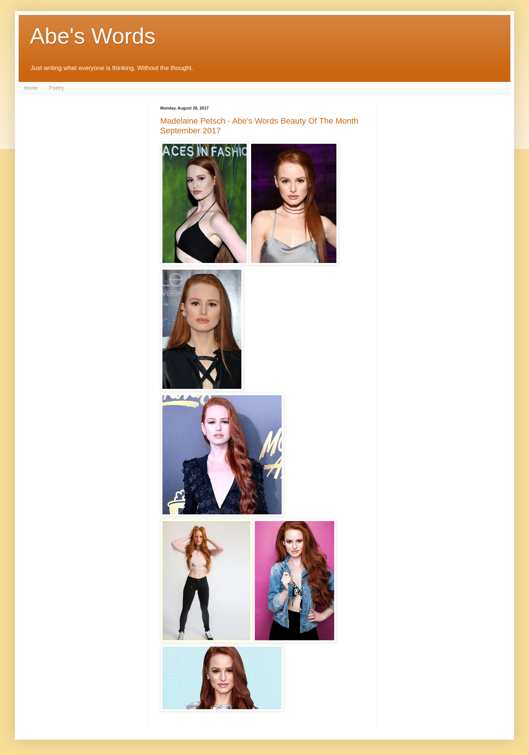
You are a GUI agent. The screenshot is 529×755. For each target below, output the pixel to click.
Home (31, 88)
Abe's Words (92, 35)
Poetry (56, 88)
